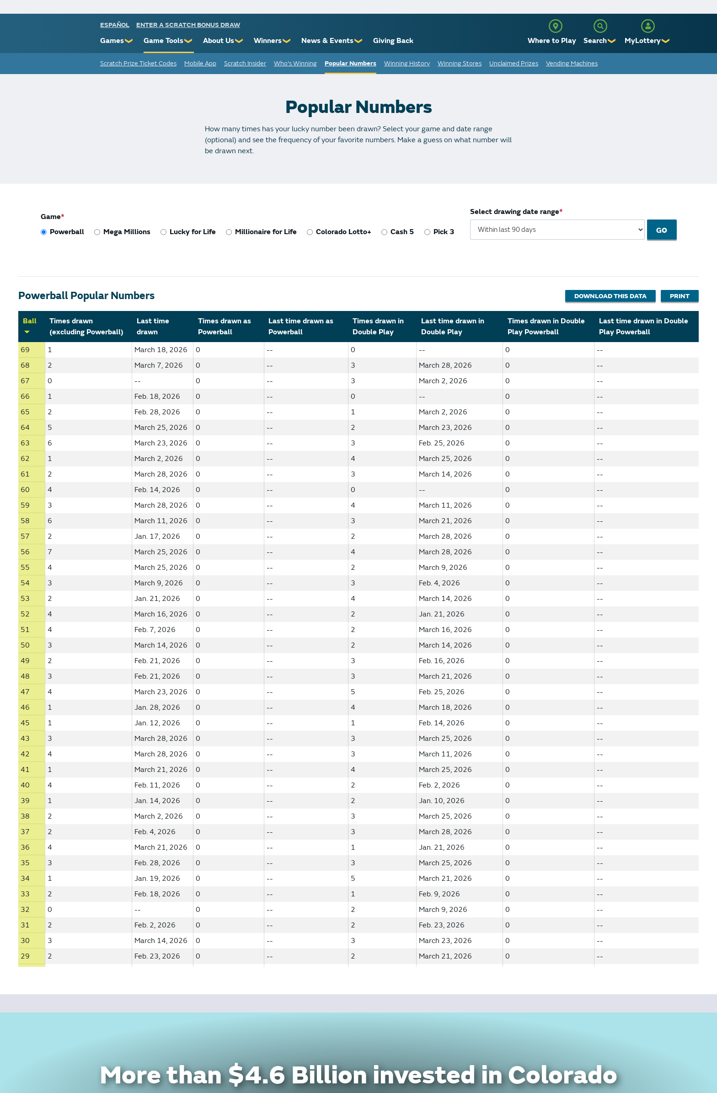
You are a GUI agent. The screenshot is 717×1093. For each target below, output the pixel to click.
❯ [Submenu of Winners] (287, 41)
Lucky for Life (193, 231)
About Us (218, 40)
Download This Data (609, 296)
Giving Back (393, 40)
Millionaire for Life (266, 231)
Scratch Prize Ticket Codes (138, 63)
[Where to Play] (556, 26)
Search (595, 40)
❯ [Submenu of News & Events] (359, 41)
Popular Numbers (350, 63)
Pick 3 (444, 231)
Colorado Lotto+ (343, 231)
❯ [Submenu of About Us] (239, 41)
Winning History (407, 63)
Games (112, 40)
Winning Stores (460, 63)
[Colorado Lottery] (64, 36)
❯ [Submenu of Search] (612, 41)
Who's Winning (295, 63)
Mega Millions (126, 231)
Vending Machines (572, 63)
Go (662, 230)
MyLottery (643, 40)
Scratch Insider (245, 63)
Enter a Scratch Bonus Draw (188, 25)
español (114, 25)
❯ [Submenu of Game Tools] (189, 41)
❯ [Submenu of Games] (129, 41)
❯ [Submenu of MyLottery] (666, 41)
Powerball (67, 231)
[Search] (600, 26)
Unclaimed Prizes (513, 63)
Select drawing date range (515, 211)
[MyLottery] (648, 26)
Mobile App (200, 63)
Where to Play (552, 40)
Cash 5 (402, 231)
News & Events (327, 40)
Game (51, 216)
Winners (268, 40)
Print (680, 296)
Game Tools (163, 40)
